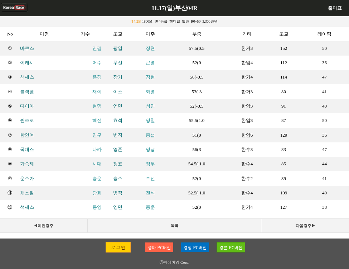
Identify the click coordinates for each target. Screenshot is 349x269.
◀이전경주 (43, 225)
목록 (175, 225)
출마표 (335, 8)
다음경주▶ (305, 225)
